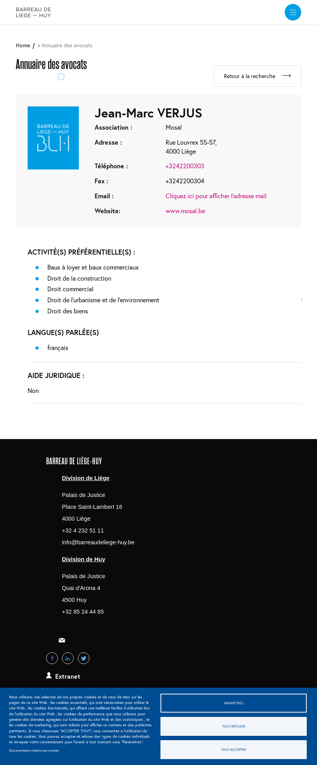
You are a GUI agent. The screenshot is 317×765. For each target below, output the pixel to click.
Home (23, 45)
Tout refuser (233, 726)
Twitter (84, 658)
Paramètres (234, 703)
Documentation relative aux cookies (34, 750)
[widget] (293, 12)
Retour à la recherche (249, 76)
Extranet (67, 676)
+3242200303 (185, 166)
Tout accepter (233, 749)
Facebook (52, 658)
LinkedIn (68, 658)
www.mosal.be (185, 211)
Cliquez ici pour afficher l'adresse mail (216, 196)
